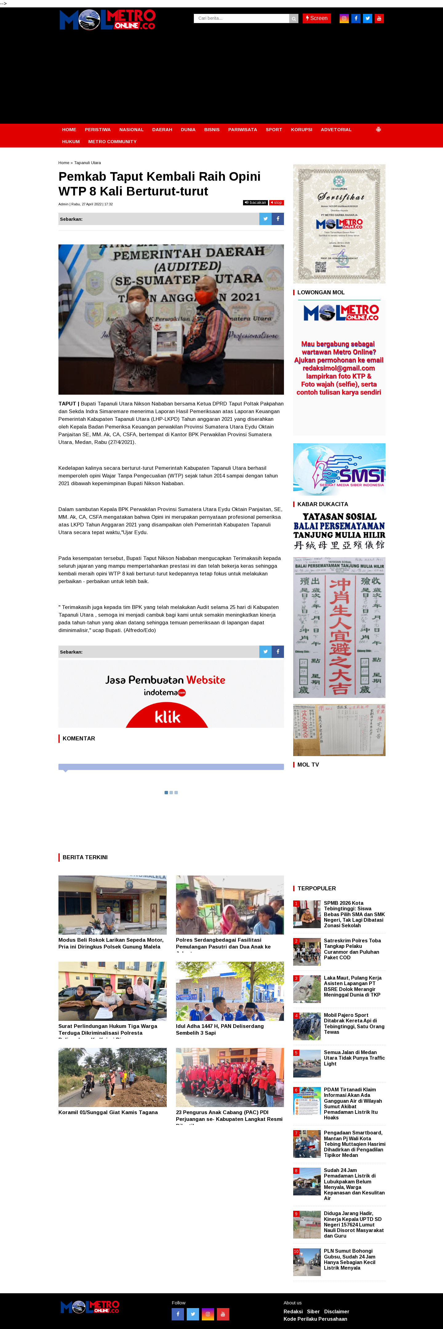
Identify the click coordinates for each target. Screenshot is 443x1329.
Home (63, 162)
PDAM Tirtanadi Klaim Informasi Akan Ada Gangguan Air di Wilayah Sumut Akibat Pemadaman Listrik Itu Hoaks (353, 1103)
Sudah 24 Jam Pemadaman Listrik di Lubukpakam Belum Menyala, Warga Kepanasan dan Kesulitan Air (354, 1184)
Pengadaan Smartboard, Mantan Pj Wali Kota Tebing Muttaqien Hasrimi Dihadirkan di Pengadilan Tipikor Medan (354, 1144)
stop (276, 202)
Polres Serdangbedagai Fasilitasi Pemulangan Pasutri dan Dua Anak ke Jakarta (223, 946)
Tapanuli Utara (87, 162)
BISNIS (212, 129)
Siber (313, 1311)
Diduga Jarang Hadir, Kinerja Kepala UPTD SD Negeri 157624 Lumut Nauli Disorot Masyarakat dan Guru (354, 1224)
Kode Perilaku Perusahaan (315, 1319)
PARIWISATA (242, 129)
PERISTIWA (98, 129)
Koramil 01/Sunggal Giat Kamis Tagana (108, 1112)
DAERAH (162, 129)
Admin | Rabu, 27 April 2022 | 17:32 (85, 204)
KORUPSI (301, 129)
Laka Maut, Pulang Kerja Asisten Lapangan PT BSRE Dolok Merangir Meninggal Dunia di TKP (352, 986)
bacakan (255, 202)
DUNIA (188, 129)
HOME (69, 129)
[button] (378, 127)
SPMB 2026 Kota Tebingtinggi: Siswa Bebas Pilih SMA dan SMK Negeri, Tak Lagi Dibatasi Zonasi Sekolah (354, 914)
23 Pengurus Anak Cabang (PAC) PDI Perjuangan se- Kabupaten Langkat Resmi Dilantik (229, 1119)
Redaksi (293, 1311)
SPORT (274, 129)
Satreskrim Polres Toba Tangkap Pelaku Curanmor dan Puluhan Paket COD (352, 949)
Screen (317, 18)
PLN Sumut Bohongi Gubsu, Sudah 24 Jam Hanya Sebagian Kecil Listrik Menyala (349, 1259)
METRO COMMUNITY (112, 141)
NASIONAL (131, 129)
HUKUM (71, 141)
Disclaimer (336, 1311)
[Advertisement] (221, 77)
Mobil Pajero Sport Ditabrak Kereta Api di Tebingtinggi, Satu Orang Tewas (354, 1024)
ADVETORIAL (336, 129)
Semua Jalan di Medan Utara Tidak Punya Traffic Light (354, 1058)
